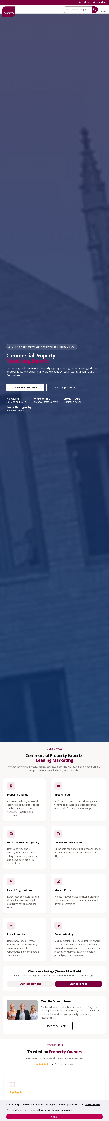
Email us (101, 2)
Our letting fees (30, 984)
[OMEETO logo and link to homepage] (8, 11)
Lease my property (25, 387)
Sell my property (65, 387)
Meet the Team (56, 1026)
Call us (86, 2)
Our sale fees (78, 984)
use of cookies (92, 1104)
